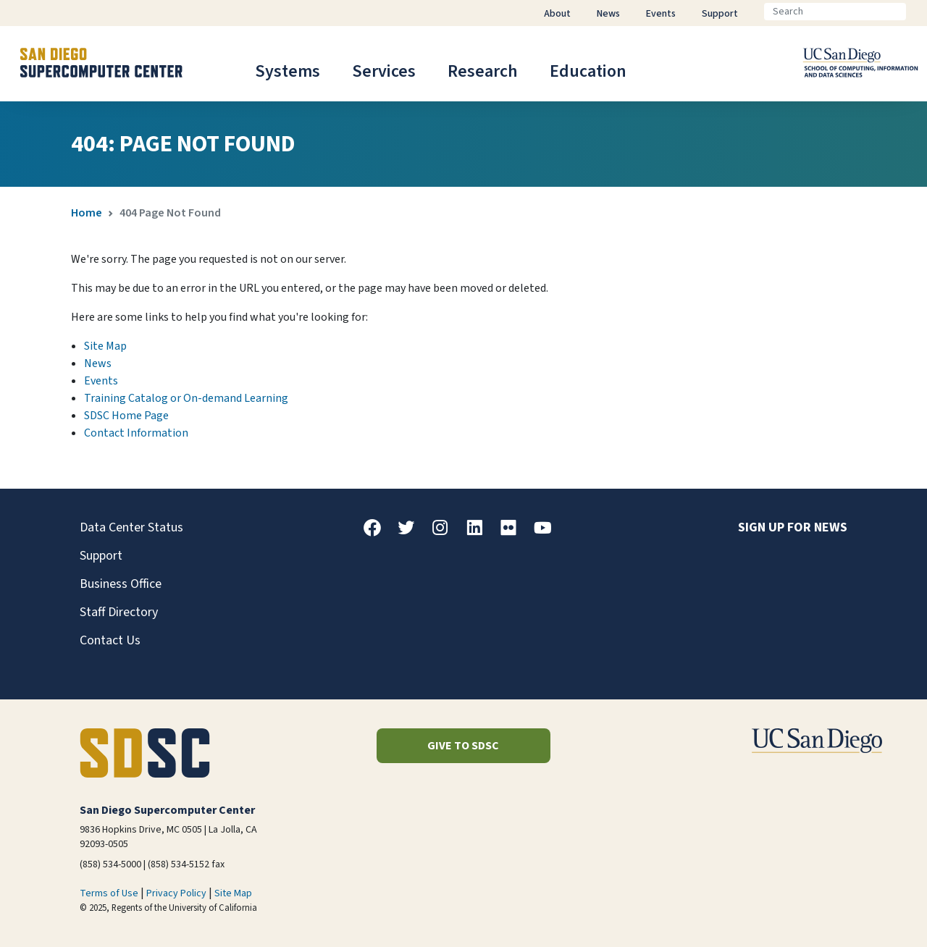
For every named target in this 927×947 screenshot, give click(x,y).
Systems (287, 71)
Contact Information (136, 433)
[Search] (835, 11)
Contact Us (110, 640)
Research (483, 71)
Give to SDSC (463, 746)
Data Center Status (131, 527)
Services (384, 71)
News (98, 363)
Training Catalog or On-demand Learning (186, 398)
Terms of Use (109, 893)
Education (588, 71)
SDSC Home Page (126, 416)
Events (101, 381)
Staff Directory (119, 612)
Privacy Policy (176, 893)
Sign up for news (792, 527)
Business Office (121, 584)
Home (86, 213)
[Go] (917, 12)
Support (101, 556)
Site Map (105, 346)
